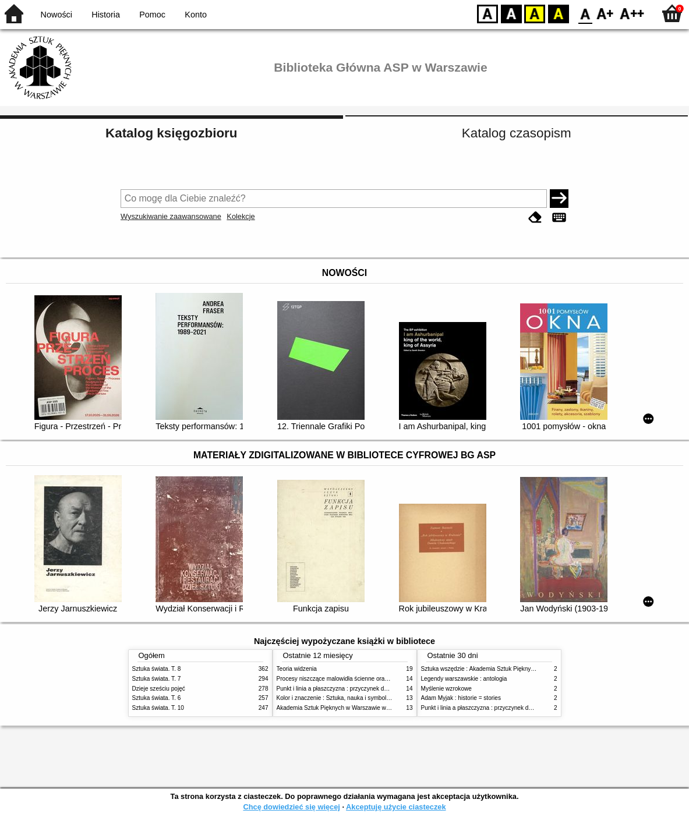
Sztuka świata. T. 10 (158, 708)
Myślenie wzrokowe (446, 688)
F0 (585, 13)
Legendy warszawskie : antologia (464, 678)
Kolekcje (241, 216)
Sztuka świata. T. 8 (156, 669)
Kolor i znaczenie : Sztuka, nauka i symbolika (335, 698)
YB (534, 13)
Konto (196, 14)
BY (558, 13)
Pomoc (152, 14)
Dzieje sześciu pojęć (158, 688)
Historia (105, 14)
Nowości (56, 14)
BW (511, 13)
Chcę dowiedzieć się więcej (291, 806)
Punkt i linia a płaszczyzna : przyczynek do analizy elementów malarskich (372, 688)
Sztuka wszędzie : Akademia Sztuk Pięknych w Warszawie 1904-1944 (512, 669)
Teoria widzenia (297, 669)
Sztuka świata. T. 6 (156, 698)
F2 (632, 13)
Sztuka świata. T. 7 (156, 678)
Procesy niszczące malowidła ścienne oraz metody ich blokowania (363, 678)
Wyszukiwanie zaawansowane (171, 216)
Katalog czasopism (516, 133)
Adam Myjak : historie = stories (461, 698)
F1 (605, 13)
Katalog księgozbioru (171, 133)
